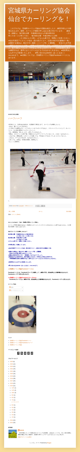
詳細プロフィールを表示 (24, 437)
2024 (11, 364)
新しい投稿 (12, 211)
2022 (11, 369)
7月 (13, 400)
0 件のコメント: (29, 205)
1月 (13, 417)
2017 (11, 381)
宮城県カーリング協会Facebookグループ (21, 342)
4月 (13, 410)
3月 (13, 412)
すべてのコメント (15, 290)
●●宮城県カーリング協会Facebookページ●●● (21, 269)
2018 (11, 378)
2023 (11, 366)
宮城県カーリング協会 (16, 345)
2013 (11, 422)
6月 (13, 405)
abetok (22, 430)
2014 (11, 420)
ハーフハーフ (15, 118)
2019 (11, 376)
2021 (11, 371)
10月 (13, 392)
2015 (11, 385)
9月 (13, 395)
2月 (13, 414)
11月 (13, 390)
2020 (11, 373)
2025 (11, 361)
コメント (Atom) (15, 214)
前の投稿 (68, 211)
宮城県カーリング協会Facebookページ (20, 340)
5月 (13, 407)
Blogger (49, 443)
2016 (11, 383)
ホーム (40, 211)
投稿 (11, 287)
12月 (13, 388)
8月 (13, 397)
